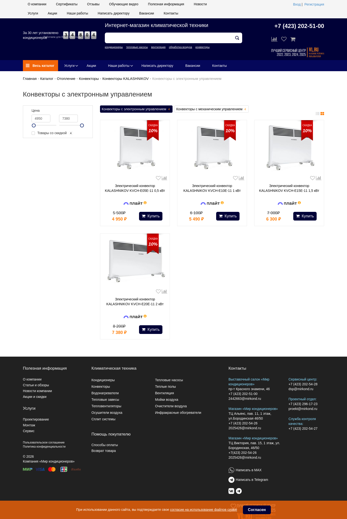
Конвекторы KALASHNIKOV (125, 78)
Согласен (257, 510)
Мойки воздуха (166, 399)
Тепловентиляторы (106, 406)
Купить (151, 216)
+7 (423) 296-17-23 (302, 404)
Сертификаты (66, 4)
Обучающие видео (123, 4)
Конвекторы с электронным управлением (136, 109)
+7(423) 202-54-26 (242, 453)
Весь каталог (40, 65)
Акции (52, 13)
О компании (37, 4)
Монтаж (29, 425)
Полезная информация (166, 4)
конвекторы (202, 47)
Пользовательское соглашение (44, 442)
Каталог (46, 78)
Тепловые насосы (169, 380)
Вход (297, 4)
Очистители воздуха (171, 406)
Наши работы (77, 13)
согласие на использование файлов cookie (203, 510)
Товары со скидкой (52, 133)
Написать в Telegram (252, 480)
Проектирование (36, 419)
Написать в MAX (248, 470)
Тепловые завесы (105, 399)
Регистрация (314, 4)
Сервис (28, 431)
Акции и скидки (35, 397)
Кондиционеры (103, 380)
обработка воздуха (180, 47)
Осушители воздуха (106, 413)
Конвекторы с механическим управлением (211, 109)
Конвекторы (89, 78)
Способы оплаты (104, 445)
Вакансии (146, 13)
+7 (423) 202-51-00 (299, 26)
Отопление (66, 78)
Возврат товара (103, 451)
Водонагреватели (105, 393)
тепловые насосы (137, 47)
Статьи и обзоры (36, 385)
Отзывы (93, 4)
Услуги (33, 13)
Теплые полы (165, 386)
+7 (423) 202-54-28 (302, 384)
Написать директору (114, 13)
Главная (30, 78)
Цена (36, 110)
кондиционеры (114, 47)
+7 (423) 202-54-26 (242, 423)
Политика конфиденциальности (44, 446)
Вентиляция (164, 393)
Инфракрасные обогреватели (178, 413)
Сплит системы (103, 419)
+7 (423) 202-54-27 (302, 428)
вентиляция (158, 47)
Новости (200, 4)
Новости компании (37, 391)
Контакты (171, 13)
